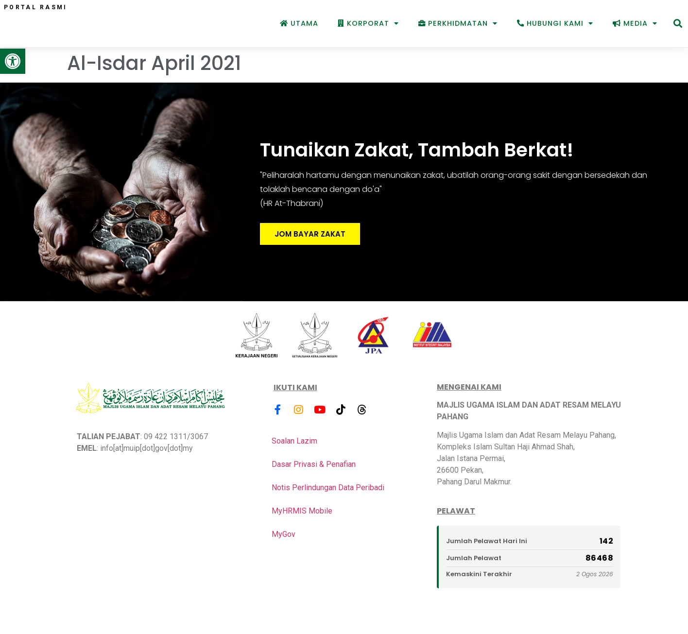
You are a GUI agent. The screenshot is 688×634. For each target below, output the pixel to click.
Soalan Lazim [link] (294, 441)
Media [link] (635, 23)
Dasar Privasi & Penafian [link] (314, 465)
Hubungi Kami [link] (555, 23)
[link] (12, 61)
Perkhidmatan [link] (458, 23)
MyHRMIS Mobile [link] (302, 511)
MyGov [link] (283, 535)
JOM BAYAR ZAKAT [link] (310, 235)
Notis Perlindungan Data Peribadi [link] (328, 488)
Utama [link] (299, 23)
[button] (678, 24)
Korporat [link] (368, 23)
